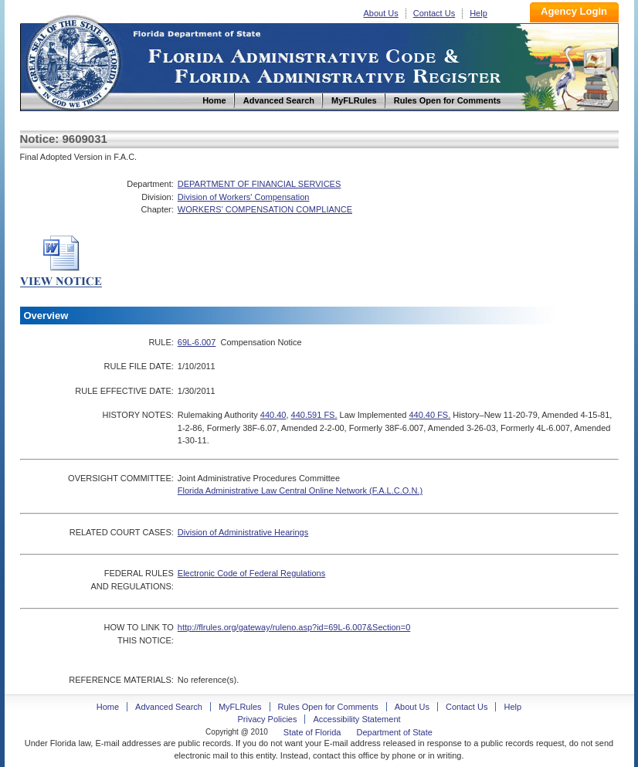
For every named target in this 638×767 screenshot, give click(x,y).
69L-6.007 (197, 342)
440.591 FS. (314, 414)
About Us (381, 13)
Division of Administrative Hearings (243, 532)
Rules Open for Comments (328, 706)
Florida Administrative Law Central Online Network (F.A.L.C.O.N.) (300, 490)
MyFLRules (240, 706)
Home (72, 60)
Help (478, 13)
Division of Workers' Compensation (244, 197)
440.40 (273, 414)
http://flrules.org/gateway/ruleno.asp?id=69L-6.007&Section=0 (294, 627)
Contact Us (434, 13)
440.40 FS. (429, 414)
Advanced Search (168, 706)
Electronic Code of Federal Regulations (251, 573)
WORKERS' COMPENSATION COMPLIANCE (265, 209)
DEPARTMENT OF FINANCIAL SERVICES (259, 183)
